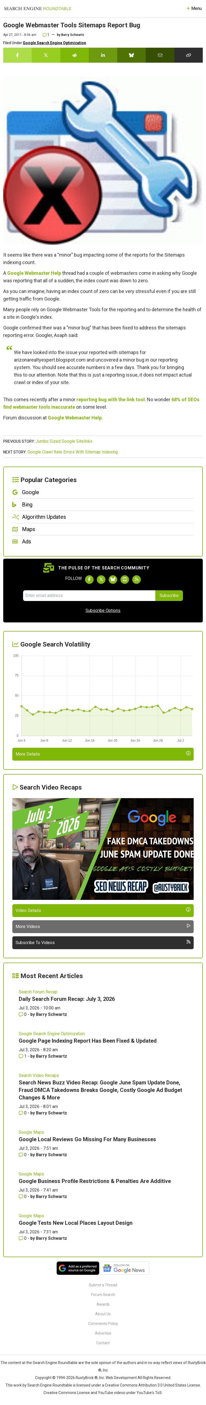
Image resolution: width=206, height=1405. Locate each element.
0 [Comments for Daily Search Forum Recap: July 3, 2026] (23, 1014)
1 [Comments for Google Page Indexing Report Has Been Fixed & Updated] (23, 1056)
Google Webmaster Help (34, 273)
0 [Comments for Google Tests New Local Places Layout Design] (23, 1238)
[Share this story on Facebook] (17, 55)
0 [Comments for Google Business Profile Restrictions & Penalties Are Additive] (23, 1196)
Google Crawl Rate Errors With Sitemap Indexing (73, 451)
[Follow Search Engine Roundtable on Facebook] (89, 579)
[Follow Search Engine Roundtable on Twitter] (101, 579)
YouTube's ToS (149, 1393)
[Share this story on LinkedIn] (103, 55)
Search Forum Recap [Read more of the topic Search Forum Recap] (38, 991)
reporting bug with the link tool (110, 399)
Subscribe (169, 595)
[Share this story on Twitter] (46, 55)
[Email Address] (89, 595)
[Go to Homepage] (37, 8)
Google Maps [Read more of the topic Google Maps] (31, 1132)
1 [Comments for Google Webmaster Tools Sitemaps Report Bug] (46, 35)
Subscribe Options (103, 610)
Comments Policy (103, 1323)
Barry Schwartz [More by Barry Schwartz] (51, 1014)
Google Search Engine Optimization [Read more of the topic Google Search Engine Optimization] (52, 1033)
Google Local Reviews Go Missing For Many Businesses (87, 1139)
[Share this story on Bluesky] (131, 55)
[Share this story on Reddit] (74, 55)
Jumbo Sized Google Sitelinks (64, 441)
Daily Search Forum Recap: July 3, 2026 (67, 999)
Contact (103, 1343)
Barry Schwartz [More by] (72, 35)
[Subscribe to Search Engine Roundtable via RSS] (136, 579)
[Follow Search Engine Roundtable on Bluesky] (113, 579)
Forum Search (103, 1295)
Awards (103, 1304)
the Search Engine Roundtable (52, 1363)
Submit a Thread (103, 1285)
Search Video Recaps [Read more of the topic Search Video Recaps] (39, 1075)
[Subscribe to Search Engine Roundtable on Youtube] (124, 579)
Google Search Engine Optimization (54, 43)
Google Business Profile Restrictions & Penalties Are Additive (95, 1181)
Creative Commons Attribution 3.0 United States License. (153, 1385)
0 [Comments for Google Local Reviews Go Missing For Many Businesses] (23, 1154)
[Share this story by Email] (160, 55)
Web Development (121, 1378)
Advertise (103, 1333)
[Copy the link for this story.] (188, 55)
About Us (103, 1314)
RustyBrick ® (87, 1378)
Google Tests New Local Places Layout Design (76, 1223)
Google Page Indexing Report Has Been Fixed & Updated (88, 1041)
